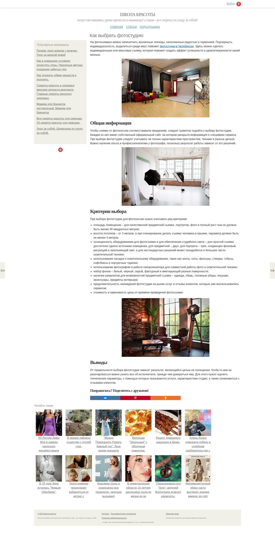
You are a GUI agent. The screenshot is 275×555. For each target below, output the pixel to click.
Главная (116, 26)
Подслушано (150, 26)
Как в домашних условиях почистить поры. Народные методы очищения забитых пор (60, 65)
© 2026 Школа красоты (47, 514)
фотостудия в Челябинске (177, 46)
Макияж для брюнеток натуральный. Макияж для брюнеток (54, 108)
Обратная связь (172, 514)
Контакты (105, 514)
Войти (231, 3)
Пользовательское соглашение (123, 514)
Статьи (131, 26)
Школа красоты (137, 14)
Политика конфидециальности (114, 518)
